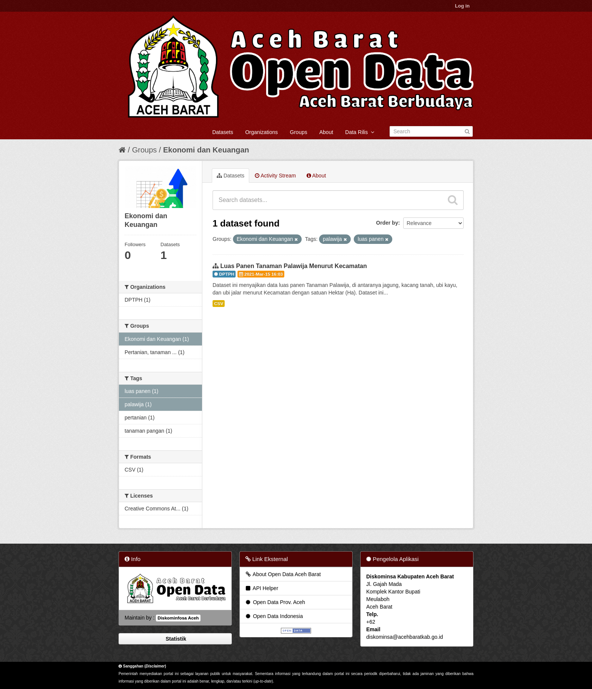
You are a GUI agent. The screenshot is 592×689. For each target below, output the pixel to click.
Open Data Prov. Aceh (275, 602)
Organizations (261, 132)
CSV (218, 303)
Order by (387, 223)
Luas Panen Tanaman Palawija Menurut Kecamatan (293, 266)
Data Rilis (359, 132)
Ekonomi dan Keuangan (206, 150)
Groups (298, 132)
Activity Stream (275, 176)
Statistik (175, 639)
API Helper (261, 588)
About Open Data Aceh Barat (283, 574)
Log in (462, 6)
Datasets (222, 132)
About (326, 132)
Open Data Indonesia (274, 616)
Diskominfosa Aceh (178, 618)
